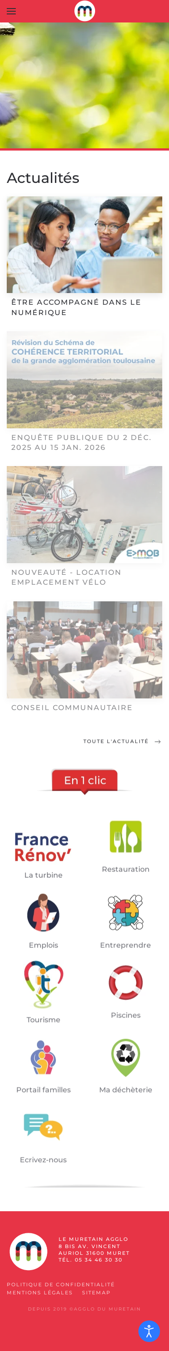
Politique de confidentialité (61, 1284)
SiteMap (96, 1292)
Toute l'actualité (122, 742)
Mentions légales (40, 1292)
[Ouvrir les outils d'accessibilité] (149, 1331)
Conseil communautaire (72, 707)
